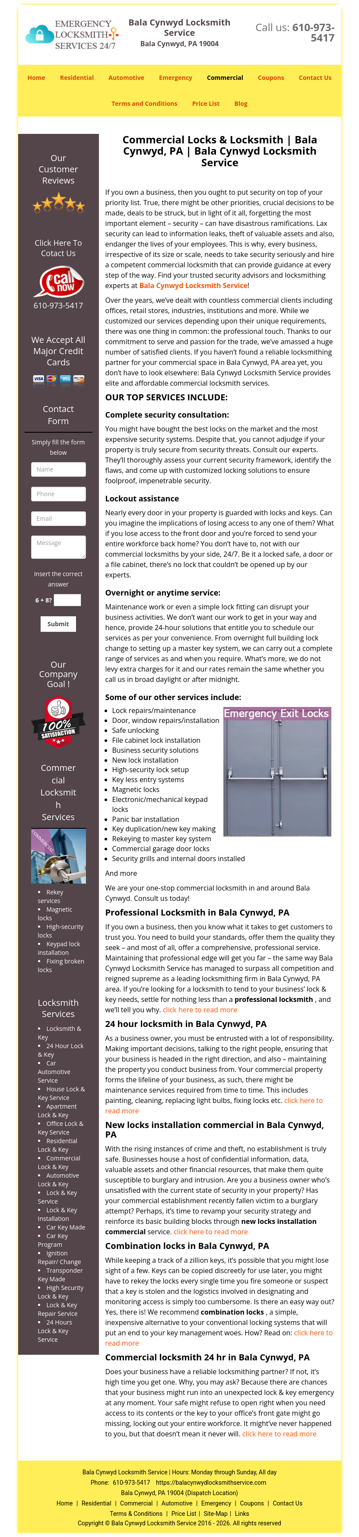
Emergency (175, 77)
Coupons (271, 77)
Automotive (126, 77)
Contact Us (315, 77)
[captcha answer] (67, 600)
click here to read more (200, 1009)
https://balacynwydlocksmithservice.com (211, 1482)
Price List (206, 103)
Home (36, 77)
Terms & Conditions (136, 1513)
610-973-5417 (313, 32)
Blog (241, 103)
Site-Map (216, 1513)
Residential (77, 77)
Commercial (225, 77)
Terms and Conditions (144, 103)
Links (242, 1513)
